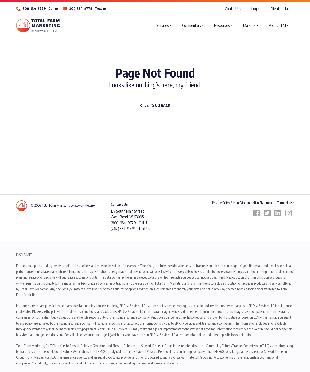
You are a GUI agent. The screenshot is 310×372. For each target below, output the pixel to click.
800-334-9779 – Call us (41, 9)
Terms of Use (285, 203)
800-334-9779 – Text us (88, 9)
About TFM (277, 25)
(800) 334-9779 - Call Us (129, 222)
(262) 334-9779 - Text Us (130, 228)
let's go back (155, 105)
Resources (222, 25)
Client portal (280, 8)
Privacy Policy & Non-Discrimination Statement (242, 203)
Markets (249, 25)
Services (162, 25)
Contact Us (233, 8)
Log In (255, 8)
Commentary (191, 25)
